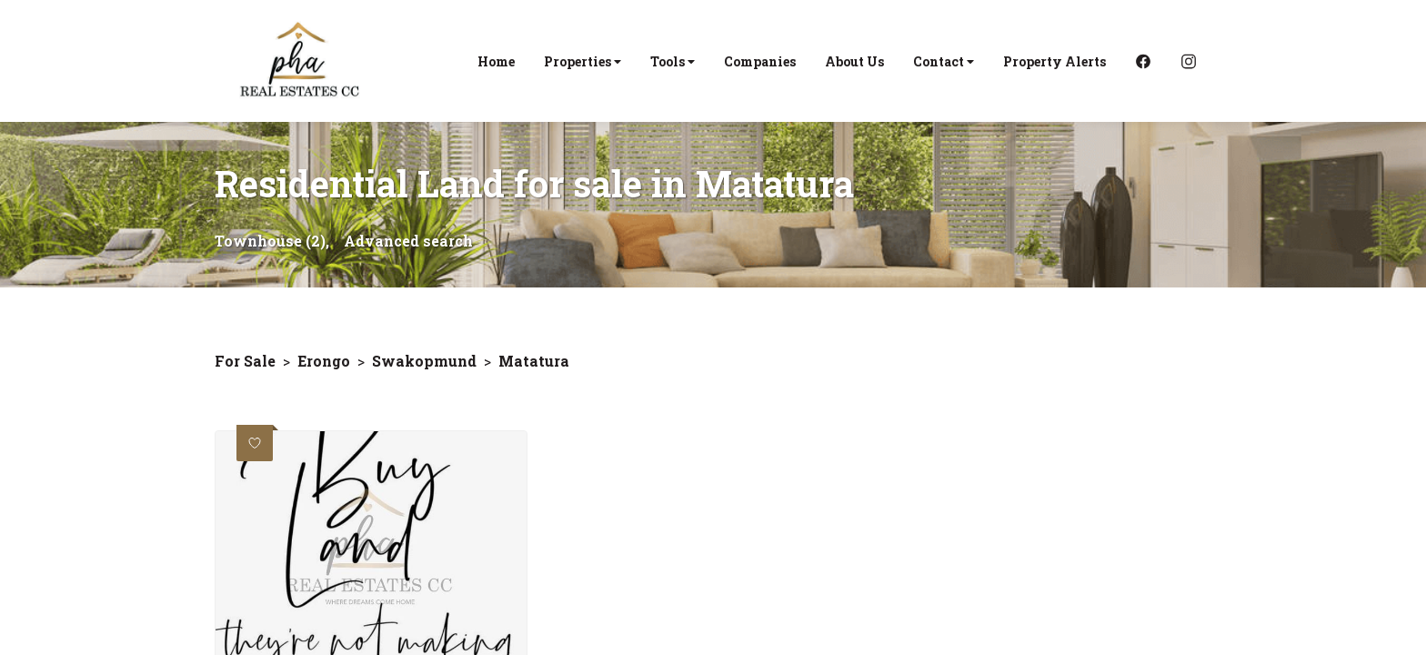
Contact (943, 61)
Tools (672, 61)
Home (496, 61)
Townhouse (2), (272, 240)
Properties (582, 61)
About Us (854, 61)
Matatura (533, 360)
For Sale (245, 360)
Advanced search (408, 240)
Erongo (323, 360)
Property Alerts (1054, 61)
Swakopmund (424, 360)
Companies (760, 61)
